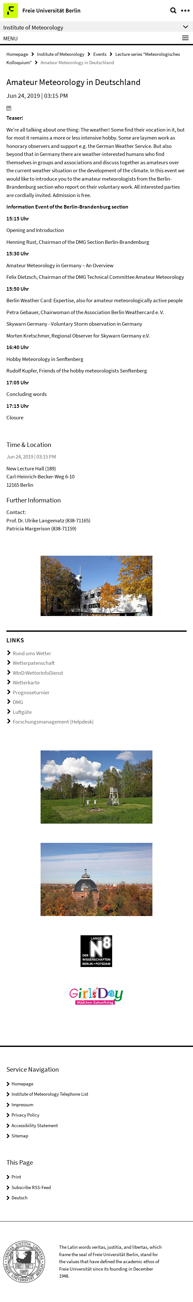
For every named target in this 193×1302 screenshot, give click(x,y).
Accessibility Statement (35, 1125)
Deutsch (19, 1198)
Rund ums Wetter (32, 653)
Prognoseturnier (31, 692)
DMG (18, 702)
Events (99, 54)
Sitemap (20, 1136)
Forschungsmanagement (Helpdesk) (53, 721)
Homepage (17, 54)
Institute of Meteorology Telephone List (50, 1094)
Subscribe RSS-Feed (31, 1187)
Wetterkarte (26, 682)
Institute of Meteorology (60, 54)
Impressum (22, 1104)
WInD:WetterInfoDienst (38, 672)
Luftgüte (22, 711)
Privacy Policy (25, 1115)
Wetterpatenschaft (34, 662)
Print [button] (16, 1177)
